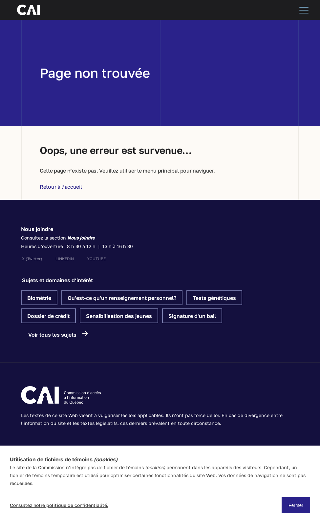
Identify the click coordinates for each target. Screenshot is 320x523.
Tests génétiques (214, 298)
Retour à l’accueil (61, 186)
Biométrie (39, 298)
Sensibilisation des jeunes (119, 316)
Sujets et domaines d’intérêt (57, 280)
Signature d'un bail (192, 316)
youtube (96, 258)
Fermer (295, 505)
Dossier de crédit (48, 316)
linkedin (64, 258)
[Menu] (304, 10)
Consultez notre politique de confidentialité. (59, 505)
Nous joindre (37, 229)
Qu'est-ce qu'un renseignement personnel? (122, 298)
